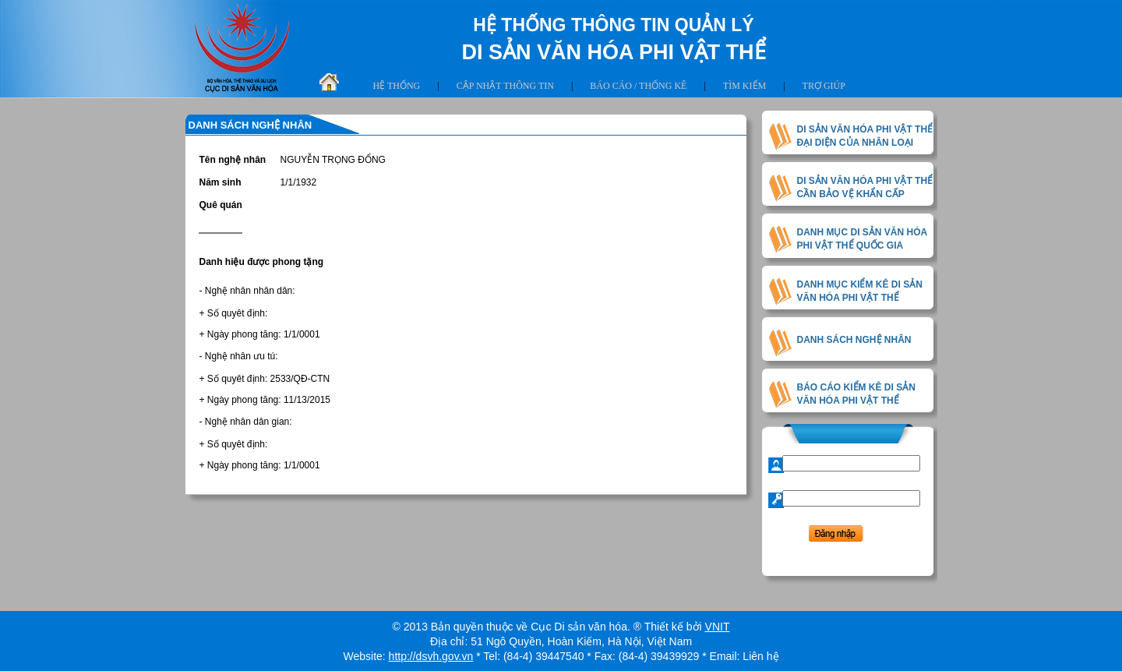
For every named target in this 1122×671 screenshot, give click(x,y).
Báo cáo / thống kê (638, 85)
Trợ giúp (824, 85)
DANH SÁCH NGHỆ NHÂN (854, 339)
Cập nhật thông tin (505, 85)
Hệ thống (397, 85)
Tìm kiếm (744, 85)
